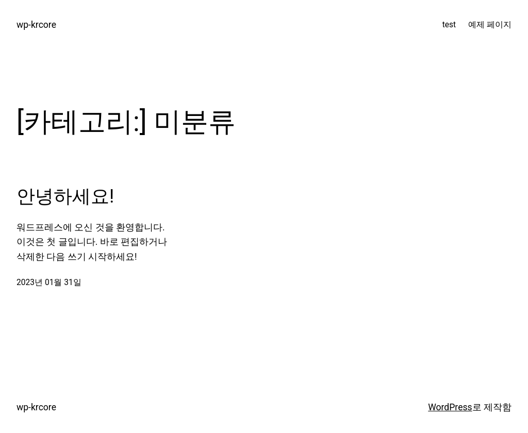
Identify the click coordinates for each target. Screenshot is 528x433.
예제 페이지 (490, 24)
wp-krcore (36, 25)
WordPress (450, 407)
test (449, 24)
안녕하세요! (65, 196)
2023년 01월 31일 (48, 282)
